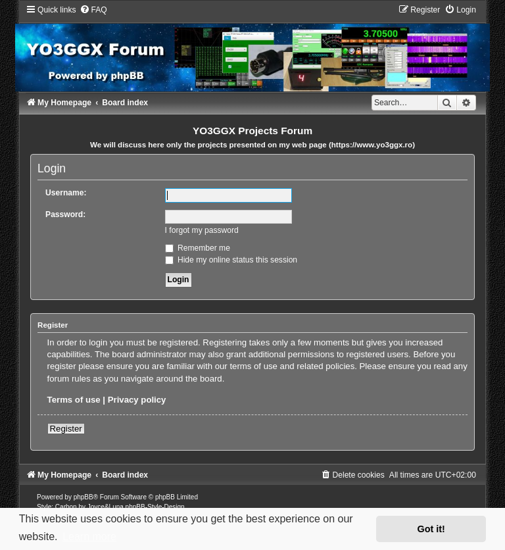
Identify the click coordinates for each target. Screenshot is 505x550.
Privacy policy (137, 400)
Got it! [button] (431, 529)
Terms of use (74, 400)
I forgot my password (202, 230)
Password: (65, 214)
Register (66, 429)
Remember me (197, 248)
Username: (66, 192)
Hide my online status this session (231, 259)
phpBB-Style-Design (155, 507)
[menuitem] (93, 9)
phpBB (83, 497)
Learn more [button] (89, 536)
